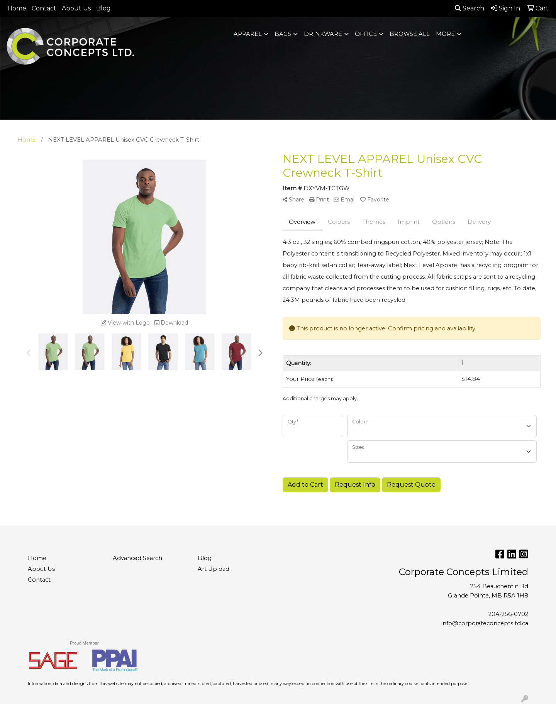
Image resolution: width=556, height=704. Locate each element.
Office (366, 33)
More (445, 33)
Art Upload (213, 568)
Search (469, 8)
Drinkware (323, 33)
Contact (44, 8)
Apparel (248, 33)
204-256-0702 (508, 614)
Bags (283, 33)
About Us (76, 8)
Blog (103, 8)
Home (16, 8)
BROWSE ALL (410, 33)
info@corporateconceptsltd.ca (484, 623)
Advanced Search (137, 558)
